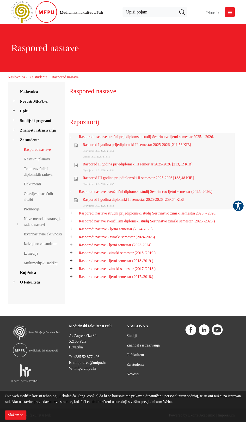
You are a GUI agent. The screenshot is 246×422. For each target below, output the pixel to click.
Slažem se (15, 415)
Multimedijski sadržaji (41, 263)
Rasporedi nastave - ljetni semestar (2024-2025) (116, 229)
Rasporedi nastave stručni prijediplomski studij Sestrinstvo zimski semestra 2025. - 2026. (147, 213)
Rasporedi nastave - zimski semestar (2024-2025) (117, 237)
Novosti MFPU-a (34, 101)
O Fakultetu (30, 282)
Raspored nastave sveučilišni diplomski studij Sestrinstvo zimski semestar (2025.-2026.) (147, 221)
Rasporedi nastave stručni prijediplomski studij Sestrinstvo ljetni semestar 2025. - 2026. (146, 137)
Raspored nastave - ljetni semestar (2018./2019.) (116, 261)
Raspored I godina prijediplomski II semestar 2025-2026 (137, 145)
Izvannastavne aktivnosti (43, 234)
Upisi (24, 111)
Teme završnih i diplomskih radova (38, 171)
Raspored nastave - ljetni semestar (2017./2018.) (116, 277)
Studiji (132, 336)
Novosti (133, 374)
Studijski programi (35, 121)
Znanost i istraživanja (38, 130)
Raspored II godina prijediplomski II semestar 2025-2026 (137, 164)
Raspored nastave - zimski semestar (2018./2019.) (117, 253)
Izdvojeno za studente (40, 244)
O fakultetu (135, 355)
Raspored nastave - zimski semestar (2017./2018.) (117, 269)
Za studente (38, 77)
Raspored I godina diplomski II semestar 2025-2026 (133, 199)
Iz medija (31, 253)
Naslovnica (16, 77)
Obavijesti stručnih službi (38, 197)
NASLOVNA (137, 326)
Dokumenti (32, 184)
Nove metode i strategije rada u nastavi (43, 222)
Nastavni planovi (37, 159)
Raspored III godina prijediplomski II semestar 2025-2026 (138, 178)
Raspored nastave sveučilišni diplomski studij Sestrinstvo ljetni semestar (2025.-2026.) (145, 191)
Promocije (32, 209)
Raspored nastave (65, 77)
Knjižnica (28, 273)
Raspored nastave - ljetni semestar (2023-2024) (115, 245)
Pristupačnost (238, 206)
